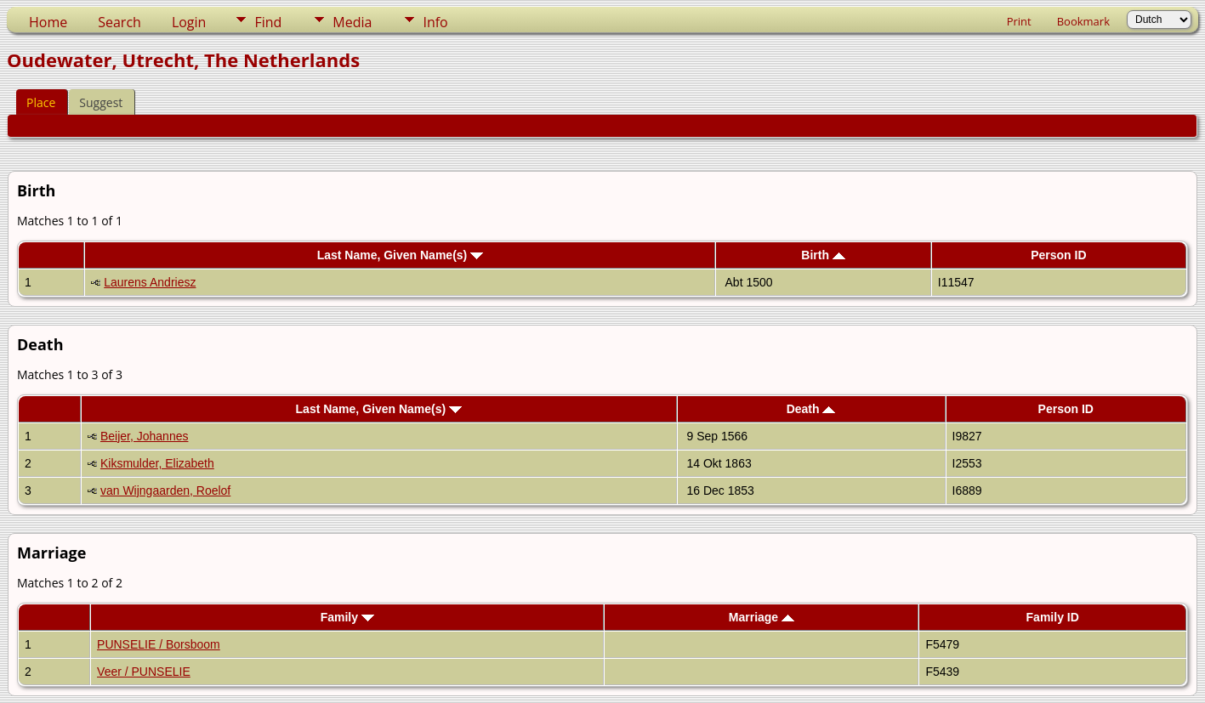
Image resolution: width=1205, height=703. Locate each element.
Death (811, 409)
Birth (823, 255)
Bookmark (1083, 21)
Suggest (100, 102)
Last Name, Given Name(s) (400, 255)
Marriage (761, 617)
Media (352, 22)
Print (1019, 21)
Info (435, 22)
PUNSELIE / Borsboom (158, 644)
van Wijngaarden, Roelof (165, 490)
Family (347, 617)
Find (267, 22)
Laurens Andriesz (150, 282)
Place (40, 102)
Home (48, 22)
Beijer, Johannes (144, 436)
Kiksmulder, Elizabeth (157, 463)
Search (119, 22)
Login (189, 22)
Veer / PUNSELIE (143, 671)
